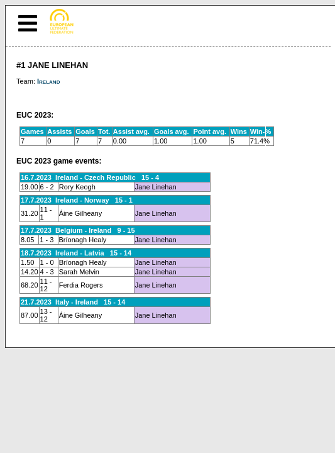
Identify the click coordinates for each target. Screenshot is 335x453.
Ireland (48, 81)
